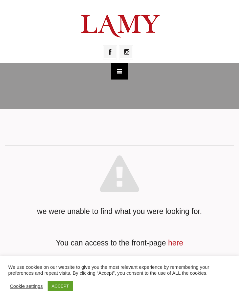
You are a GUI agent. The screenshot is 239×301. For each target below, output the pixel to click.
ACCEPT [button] (60, 286)
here (175, 243)
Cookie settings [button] (26, 286)
